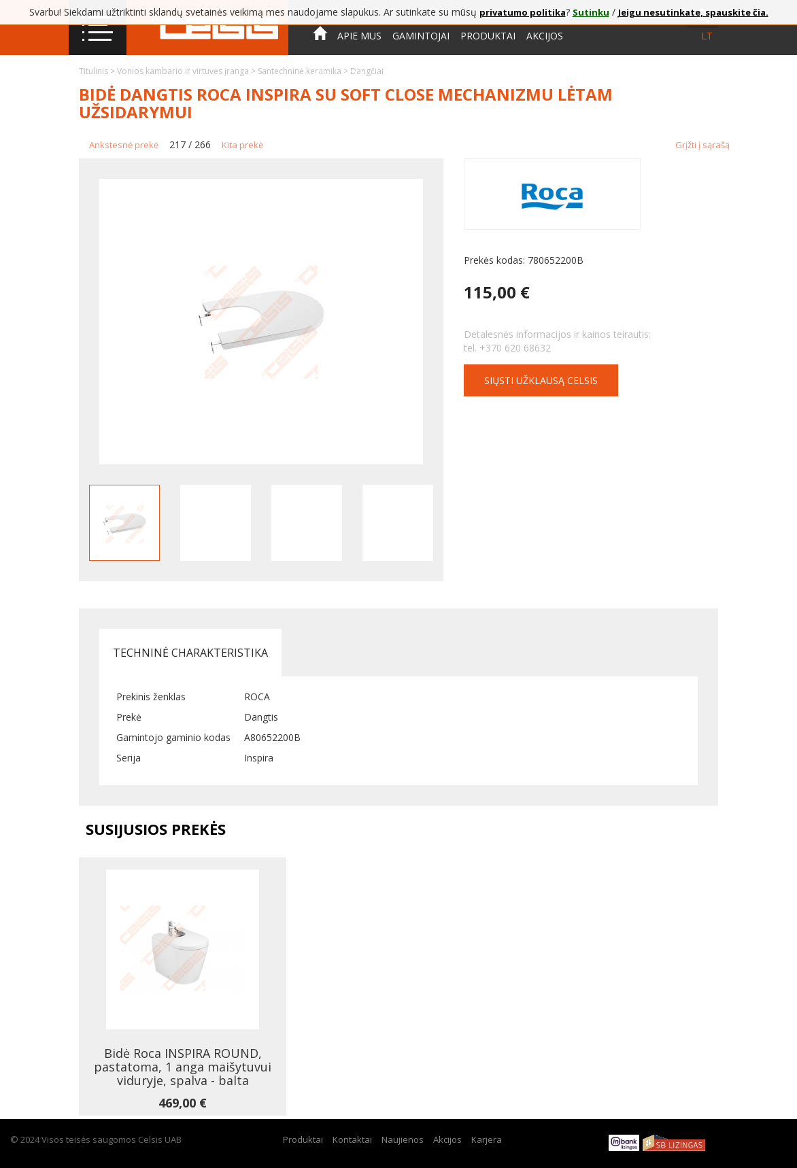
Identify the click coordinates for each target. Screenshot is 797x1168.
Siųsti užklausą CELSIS (541, 380)
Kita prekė (242, 145)
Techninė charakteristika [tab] (190, 652)
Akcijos (544, 35)
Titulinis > (98, 71)
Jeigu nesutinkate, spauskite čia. (693, 12)
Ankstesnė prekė (123, 145)
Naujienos (402, 1139)
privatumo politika (522, 12)
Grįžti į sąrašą (702, 145)
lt (707, 35)
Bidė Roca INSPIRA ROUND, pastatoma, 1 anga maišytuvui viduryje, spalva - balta (182, 1066)
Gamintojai (421, 35)
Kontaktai (340, 73)
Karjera (486, 1139)
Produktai (487, 35)
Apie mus (359, 35)
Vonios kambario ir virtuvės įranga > (187, 71)
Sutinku (591, 12)
